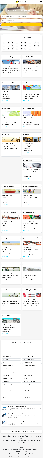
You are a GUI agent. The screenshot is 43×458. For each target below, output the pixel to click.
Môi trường (7, 108)
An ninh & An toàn (7, 346)
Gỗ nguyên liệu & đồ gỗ (31, 238)
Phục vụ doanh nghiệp (29, 359)
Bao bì (25, 346)
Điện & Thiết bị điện (9, 83)
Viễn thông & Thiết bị (29, 394)
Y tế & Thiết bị (27, 384)
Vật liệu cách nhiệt (28, 122)
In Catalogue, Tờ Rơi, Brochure (31, 94)
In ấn (26, 83)
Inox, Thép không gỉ (8, 273)
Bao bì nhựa (27, 225)
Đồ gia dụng (7, 290)
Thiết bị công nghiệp (8, 325)
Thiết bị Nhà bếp (7, 299)
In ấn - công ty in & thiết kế (30, 91)
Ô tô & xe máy (28, 160)
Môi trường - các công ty (9, 117)
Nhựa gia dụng (6, 305)
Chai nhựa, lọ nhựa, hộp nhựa (31, 223)
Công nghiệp (7, 316)
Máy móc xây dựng (28, 143)
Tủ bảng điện (6, 96)
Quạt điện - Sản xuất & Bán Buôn (11, 303)
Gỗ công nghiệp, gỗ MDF (30, 254)
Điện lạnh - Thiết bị (28, 117)
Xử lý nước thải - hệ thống (9, 122)
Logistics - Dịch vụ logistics (30, 70)
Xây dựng (6, 134)
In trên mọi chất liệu (29, 98)
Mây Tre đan (6, 197)
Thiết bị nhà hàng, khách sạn (10, 301)
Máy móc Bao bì (28, 148)
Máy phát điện (6, 98)
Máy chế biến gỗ (28, 150)
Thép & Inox (7, 264)
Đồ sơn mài (6, 200)
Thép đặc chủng (7, 277)
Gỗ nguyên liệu (27, 247)
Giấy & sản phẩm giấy (8, 365)
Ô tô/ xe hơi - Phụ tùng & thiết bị (32, 169)
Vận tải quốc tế (27, 68)
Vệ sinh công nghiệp (8, 124)
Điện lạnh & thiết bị (30, 108)
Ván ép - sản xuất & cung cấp (31, 249)
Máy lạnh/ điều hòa (28, 120)
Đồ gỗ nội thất (27, 251)
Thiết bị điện (6, 91)
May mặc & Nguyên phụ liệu (9, 372)
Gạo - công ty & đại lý (8, 249)
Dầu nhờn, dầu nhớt (29, 176)
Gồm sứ (5, 202)
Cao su (25, 350)
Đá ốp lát (26, 277)
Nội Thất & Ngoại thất (10, 212)
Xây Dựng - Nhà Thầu (8, 143)
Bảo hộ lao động (8, 57)
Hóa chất (5, 369)
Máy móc (27, 134)
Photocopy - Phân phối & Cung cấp (32, 197)
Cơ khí (4, 353)
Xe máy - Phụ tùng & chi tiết (31, 171)
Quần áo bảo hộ (7, 72)
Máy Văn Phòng (28, 195)
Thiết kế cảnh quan (7, 225)
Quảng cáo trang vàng (17, 414)
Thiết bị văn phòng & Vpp (31, 186)
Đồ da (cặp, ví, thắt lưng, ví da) (31, 301)
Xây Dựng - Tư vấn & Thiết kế (10, 146)
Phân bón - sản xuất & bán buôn (11, 254)
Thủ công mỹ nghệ (9, 186)
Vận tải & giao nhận (28, 362)
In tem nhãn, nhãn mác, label (31, 96)
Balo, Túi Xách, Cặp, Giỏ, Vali (31, 305)
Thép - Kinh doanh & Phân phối (10, 275)
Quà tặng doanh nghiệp (31, 290)
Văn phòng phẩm (28, 202)
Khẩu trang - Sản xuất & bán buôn (11, 70)
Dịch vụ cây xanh (7, 228)
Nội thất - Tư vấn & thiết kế (9, 221)
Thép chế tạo (6, 279)
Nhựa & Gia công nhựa (31, 212)
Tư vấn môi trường (7, 120)
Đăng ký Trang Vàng (15, 431)
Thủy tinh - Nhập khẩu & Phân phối (32, 303)
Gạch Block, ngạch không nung (31, 275)
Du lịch (4, 362)
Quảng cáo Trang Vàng (28, 431)
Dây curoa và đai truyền (9, 327)
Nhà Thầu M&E (6, 152)
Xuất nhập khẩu (29, 57)
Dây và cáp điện (7, 94)
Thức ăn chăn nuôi (7, 251)
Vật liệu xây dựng (29, 264)
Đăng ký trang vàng (17, 406)
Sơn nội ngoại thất (28, 279)
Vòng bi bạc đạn (7, 329)
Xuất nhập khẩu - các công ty (31, 66)
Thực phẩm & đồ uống (8, 391)
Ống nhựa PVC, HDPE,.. (29, 228)
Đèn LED (5, 223)
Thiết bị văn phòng (28, 200)
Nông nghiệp (7, 238)
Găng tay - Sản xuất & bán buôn (10, 68)
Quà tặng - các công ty (29, 299)
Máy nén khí (6, 331)
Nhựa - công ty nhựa (29, 221)
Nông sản (5, 247)
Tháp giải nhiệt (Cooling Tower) (31, 124)
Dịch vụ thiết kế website (16, 421)
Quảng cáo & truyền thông (9, 384)
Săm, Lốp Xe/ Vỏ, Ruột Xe (30, 174)
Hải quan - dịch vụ (28, 72)
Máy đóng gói (27, 146)
